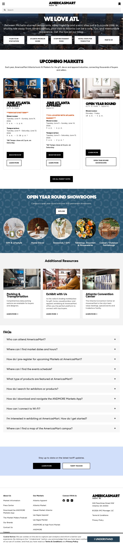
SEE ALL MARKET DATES (61, 179)
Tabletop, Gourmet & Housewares (85, 244)
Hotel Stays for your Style (85, 40)
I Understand (103, 539)
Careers (6, 532)
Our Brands (8, 522)
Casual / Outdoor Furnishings (109, 244)
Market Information (11, 500)
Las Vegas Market (40, 520)
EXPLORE (61, 211)
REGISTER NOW (15, 155)
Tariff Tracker (76, 466)
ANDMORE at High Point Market (46, 525)
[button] (61, 339)
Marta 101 (109, 40)
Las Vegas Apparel (40, 515)
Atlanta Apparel (40, 500)
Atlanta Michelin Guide (37, 40)
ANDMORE (37, 530)
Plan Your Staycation (14, 40)
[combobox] (61, 10)
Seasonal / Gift (61, 243)
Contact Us (8, 527)
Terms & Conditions (100, 515)
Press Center (8, 505)
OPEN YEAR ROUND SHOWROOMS (101, 162)
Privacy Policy (97, 520)
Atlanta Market (39, 505)
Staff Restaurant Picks (61, 40)
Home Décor (37, 243)
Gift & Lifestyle (14, 243)
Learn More (47, 466)
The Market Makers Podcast (15, 518)
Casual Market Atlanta (42, 510)
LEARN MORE (14, 163)
